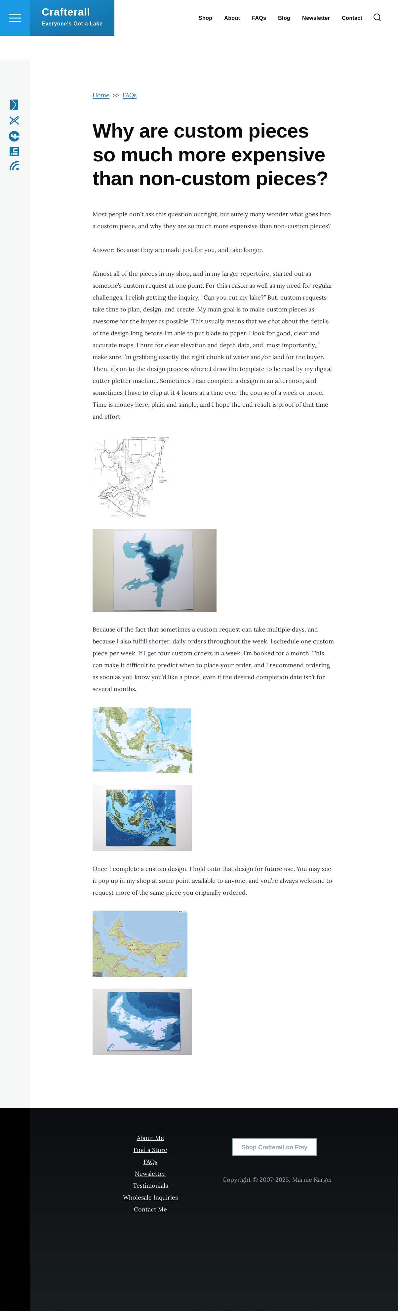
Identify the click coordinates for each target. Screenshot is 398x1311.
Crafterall (66, 36)
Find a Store (150, 1150)
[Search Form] (377, 42)
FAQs (130, 95)
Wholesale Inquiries (150, 1198)
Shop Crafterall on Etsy (274, 1147)
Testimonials (150, 1186)
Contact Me (150, 1209)
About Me (150, 1138)
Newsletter (150, 1174)
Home (101, 95)
